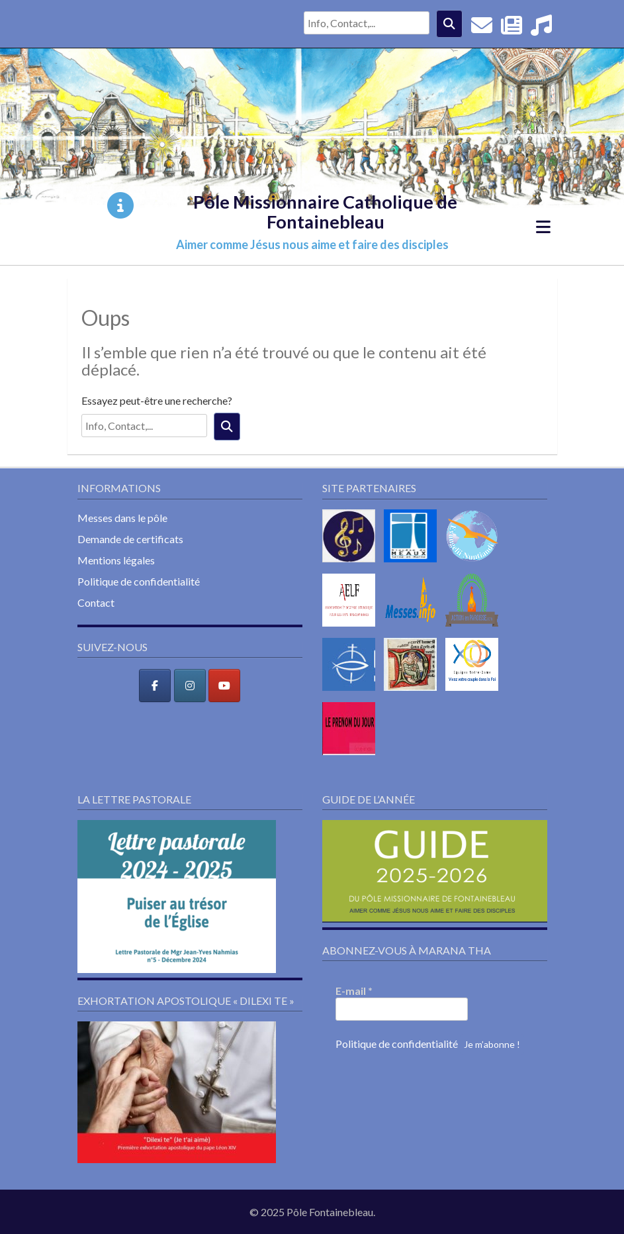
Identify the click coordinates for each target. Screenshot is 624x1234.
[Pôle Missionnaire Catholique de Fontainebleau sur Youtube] (224, 685)
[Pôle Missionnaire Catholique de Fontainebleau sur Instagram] (190, 685)
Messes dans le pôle (122, 517)
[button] (176, 896)
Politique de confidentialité (138, 581)
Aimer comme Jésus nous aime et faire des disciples (312, 244)
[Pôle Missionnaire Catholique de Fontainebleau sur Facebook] (155, 685)
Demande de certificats (130, 539)
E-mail (354, 990)
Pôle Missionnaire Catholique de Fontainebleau (325, 211)
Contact (95, 602)
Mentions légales (116, 560)
